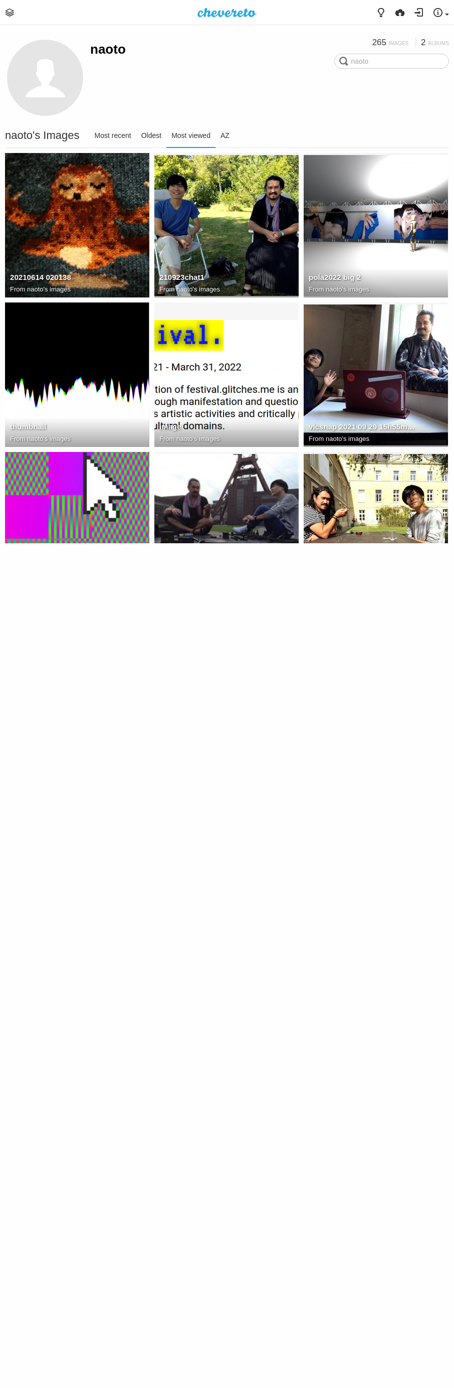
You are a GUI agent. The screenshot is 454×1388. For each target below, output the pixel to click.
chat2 (169, 576)
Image (21, 576)
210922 (321, 576)
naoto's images (49, 289)
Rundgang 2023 (349, 1186)
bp (313, 1024)
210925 (321, 1323)
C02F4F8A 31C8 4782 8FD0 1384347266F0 (362, 875)
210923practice (37, 875)
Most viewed (190, 135)
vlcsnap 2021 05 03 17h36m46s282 (63, 1024)
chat (316, 725)
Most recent (113, 135)
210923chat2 (32, 725)
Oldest (151, 135)
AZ (225, 135)
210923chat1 (181, 277)
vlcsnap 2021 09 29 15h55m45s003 (362, 426)
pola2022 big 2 (335, 277)
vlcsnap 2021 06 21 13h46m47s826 (213, 725)
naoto (108, 49)
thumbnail (28, 426)
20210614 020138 (40, 277)
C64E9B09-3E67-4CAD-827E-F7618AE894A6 (63, 1323)
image (170, 426)
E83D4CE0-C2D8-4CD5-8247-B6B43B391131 (213, 1174)
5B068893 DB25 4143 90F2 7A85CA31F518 (362, 1174)
